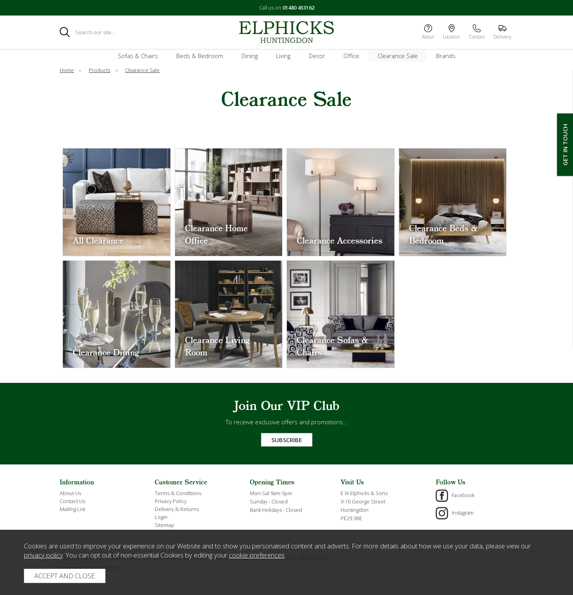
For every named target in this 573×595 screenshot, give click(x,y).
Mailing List (72, 509)
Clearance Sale (398, 56)
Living (283, 56)
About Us (70, 493)
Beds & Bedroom (199, 56)
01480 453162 (298, 7)
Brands (446, 56)
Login (161, 517)
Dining (250, 56)
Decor (317, 56)
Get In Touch (565, 145)
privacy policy (43, 555)
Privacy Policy (171, 501)
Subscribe (286, 440)
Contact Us (72, 501)
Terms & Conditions (178, 493)
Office (351, 56)
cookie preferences (257, 555)
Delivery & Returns (177, 509)
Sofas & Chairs (138, 56)
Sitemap (164, 525)
